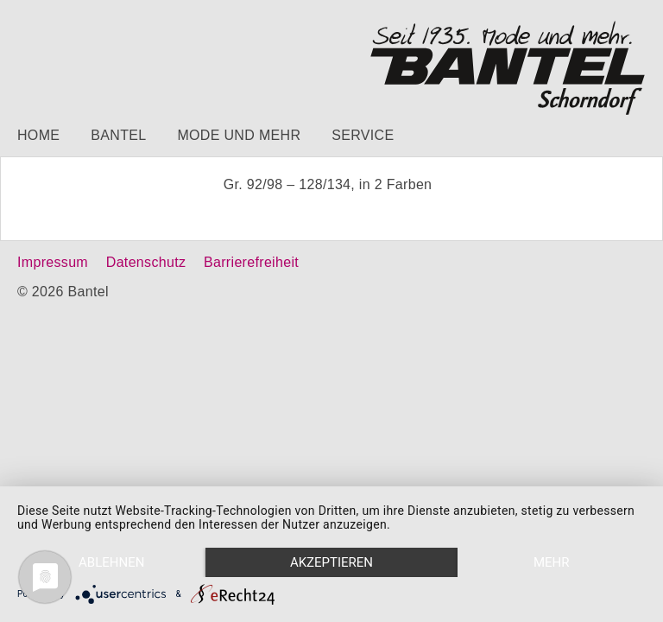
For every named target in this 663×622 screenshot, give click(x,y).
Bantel (118, 135)
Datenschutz (146, 262)
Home (38, 135)
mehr (552, 562)
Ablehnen (111, 562)
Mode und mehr (238, 135)
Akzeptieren (331, 562)
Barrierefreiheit (251, 262)
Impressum (52, 262)
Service (363, 135)
